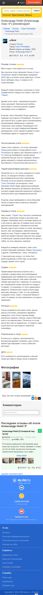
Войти (20, 3)
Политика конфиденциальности (15, 536)
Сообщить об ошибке (11, 567)
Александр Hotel (12, 31)
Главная (6, 29)
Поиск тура (7, 578)
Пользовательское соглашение (15, 540)
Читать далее (21, 455)
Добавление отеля (10, 555)
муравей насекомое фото (12, 474)
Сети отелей (7, 563)
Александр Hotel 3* (24, 52)
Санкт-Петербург (28, 29)
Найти (37, 10)
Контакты (6, 533)
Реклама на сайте (10, 544)
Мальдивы (37, 250)
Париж (4, 95)
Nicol (13, 40)
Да (33, 396)
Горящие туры (8, 585)
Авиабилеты (7, 581)
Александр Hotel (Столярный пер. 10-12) (18, 432)
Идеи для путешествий (12, 559)
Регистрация (34, 2)
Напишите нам (21, 517)
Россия (15, 29)
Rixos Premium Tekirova (22, 15)
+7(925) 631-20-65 (21, 501)
